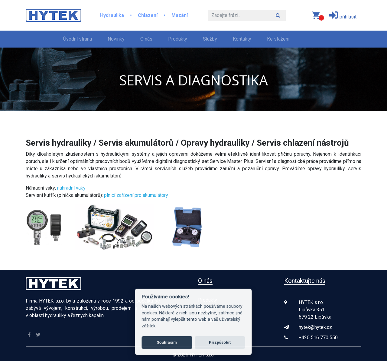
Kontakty (242, 39)
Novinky (116, 39)
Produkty (177, 39)
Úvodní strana (78, 38)
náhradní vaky (71, 188)
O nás (146, 39)
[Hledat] (239, 15)
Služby (210, 39)
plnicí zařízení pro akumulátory (136, 195)
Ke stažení (278, 39)
